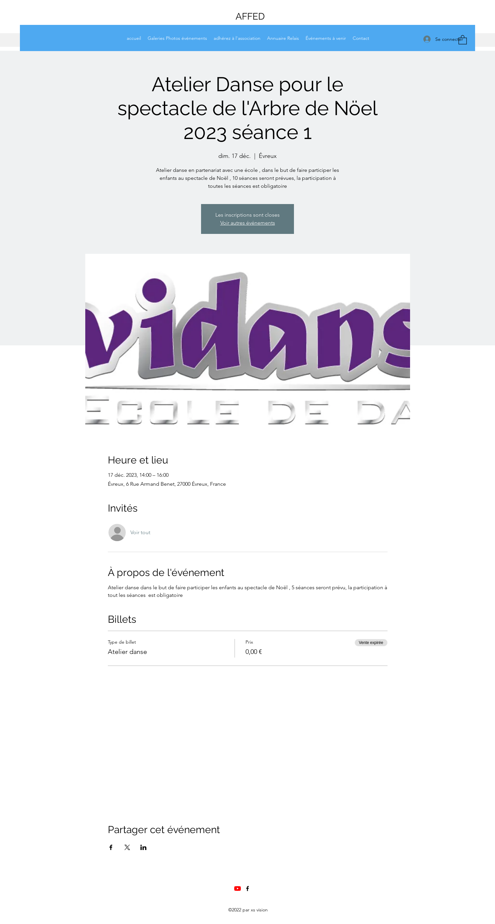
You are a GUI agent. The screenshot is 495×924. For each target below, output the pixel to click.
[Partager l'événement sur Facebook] (111, 847)
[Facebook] (247, 888)
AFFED (250, 16)
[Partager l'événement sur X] (127, 847)
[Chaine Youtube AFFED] (237, 888)
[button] (463, 39)
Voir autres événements (247, 223)
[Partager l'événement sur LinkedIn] (143, 847)
